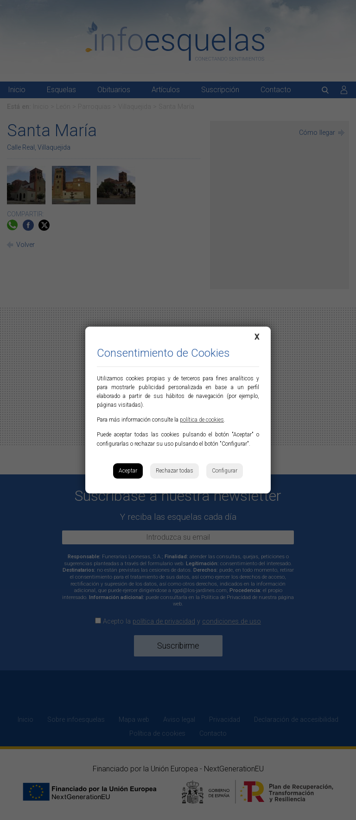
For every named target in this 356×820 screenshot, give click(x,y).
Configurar (224, 470)
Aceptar (128, 470)
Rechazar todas (174, 470)
